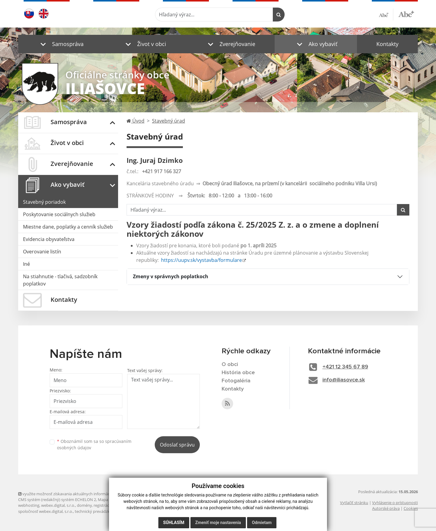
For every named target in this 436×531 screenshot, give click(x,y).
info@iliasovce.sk (343, 380)
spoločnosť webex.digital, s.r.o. (45, 511)
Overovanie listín (42, 251)
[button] (60, 44)
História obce (238, 372)
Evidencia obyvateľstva (48, 239)
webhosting (28, 505)
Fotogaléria (236, 381)
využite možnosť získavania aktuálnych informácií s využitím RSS (78, 493)
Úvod (135, 120)
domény (84, 505)
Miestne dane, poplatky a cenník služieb (68, 226)
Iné (26, 264)
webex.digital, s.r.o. (58, 505)
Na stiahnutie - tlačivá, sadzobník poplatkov (60, 280)
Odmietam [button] (262, 522)
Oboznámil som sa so (94, 444)
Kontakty (387, 44)
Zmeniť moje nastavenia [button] (218, 522)
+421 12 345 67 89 (345, 367)
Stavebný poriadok (44, 202)
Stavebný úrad (168, 120)
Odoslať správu (177, 444)
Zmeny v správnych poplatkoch (170, 276)
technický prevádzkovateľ (98, 511)
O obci (230, 364)
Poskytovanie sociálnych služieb (59, 214)
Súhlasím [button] (173, 522)
